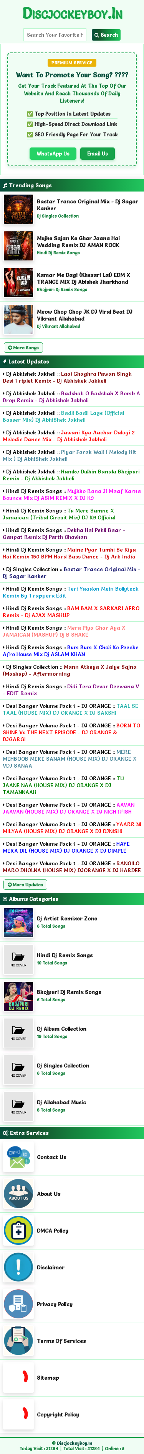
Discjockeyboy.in (72, 13)
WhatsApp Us (53, 154)
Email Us (97, 154)
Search (106, 35)
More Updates (25, 884)
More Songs (23, 347)
